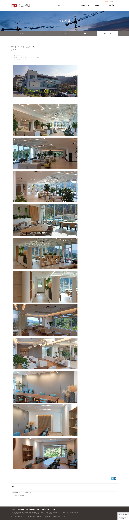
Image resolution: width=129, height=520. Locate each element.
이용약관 (13, 509)
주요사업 (71, 6)
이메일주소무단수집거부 (33, 509)
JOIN (116, 1)
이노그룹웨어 (51, 509)
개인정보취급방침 (21, 509)
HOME (106, 1)
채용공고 (98, 6)
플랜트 (86, 34)
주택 (21, 34)
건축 (43, 34)
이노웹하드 (43, 509)
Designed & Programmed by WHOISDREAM (53, 516)
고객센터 (111, 6)
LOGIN (111, 1)
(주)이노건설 (57, 6)
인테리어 (107, 34)
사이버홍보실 (84, 6)
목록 (13, 486)
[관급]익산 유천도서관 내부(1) (22, 492)
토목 (64, 34)
